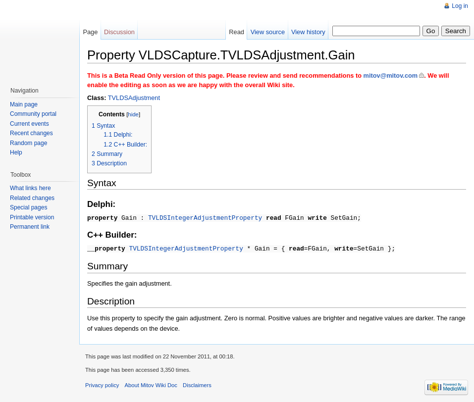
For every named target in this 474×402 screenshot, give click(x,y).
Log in (460, 5)
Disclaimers (197, 384)
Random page (28, 143)
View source (268, 32)
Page (90, 32)
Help (16, 152)
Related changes (32, 198)
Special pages (28, 207)
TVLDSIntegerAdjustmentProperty (205, 217)
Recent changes (31, 133)
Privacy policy (102, 384)
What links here (30, 188)
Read (236, 32)
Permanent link (30, 226)
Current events (29, 123)
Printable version (32, 217)
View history (308, 32)
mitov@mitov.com (391, 75)
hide (133, 114)
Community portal (33, 113)
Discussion (119, 32)
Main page (24, 104)
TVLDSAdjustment (134, 97)
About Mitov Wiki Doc (151, 384)
